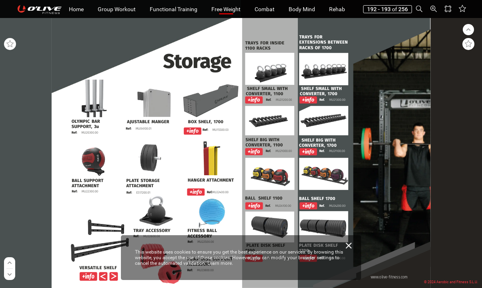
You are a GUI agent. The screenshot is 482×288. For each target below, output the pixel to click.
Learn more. (220, 263)
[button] (419, 9)
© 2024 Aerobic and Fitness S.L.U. (451, 282)
